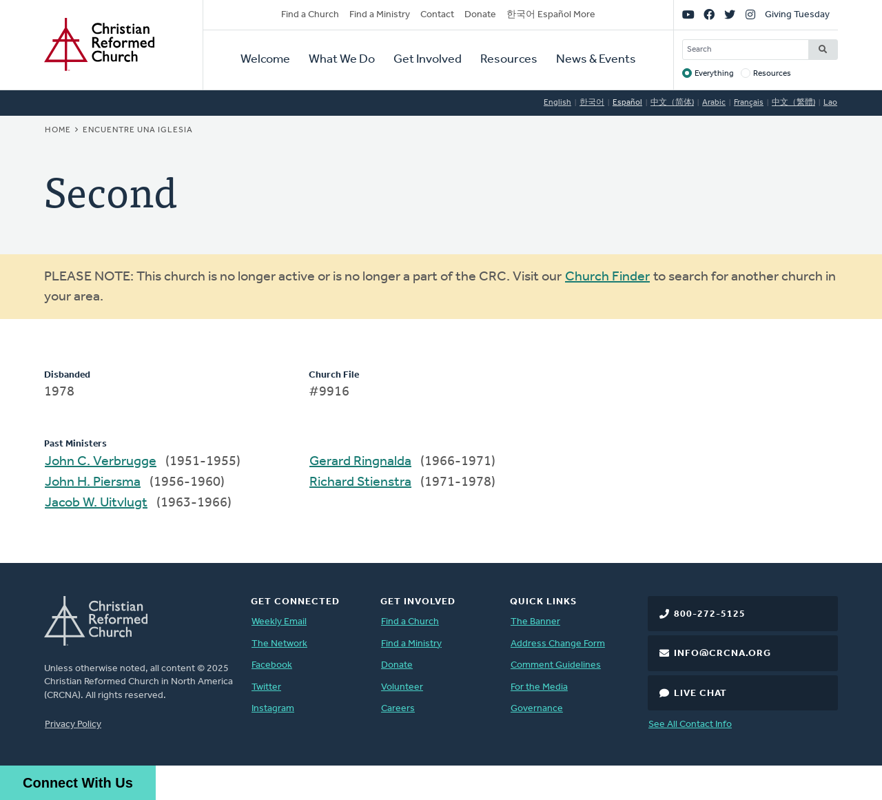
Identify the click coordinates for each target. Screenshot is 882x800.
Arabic (714, 103)
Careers (398, 709)
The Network (279, 644)
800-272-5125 (710, 614)
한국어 (592, 103)
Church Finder (607, 277)
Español (627, 103)
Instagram (273, 709)
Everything (714, 74)
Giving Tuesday (797, 15)
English (557, 103)
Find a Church (310, 15)
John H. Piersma (93, 482)
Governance (537, 709)
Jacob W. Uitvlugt (96, 503)
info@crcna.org (722, 653)
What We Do (342, 59)
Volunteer (402, 687)
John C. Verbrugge (100, 462)
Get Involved (427, 59)
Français (748, 103)
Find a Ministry (379, 15)
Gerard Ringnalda (360, 462)
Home (58, 130)
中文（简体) (672, 103)
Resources (508, 59)
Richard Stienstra (360, 482)
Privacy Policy (73, 724)
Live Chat (700, 693)
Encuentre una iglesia (138, 130)
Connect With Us (78, 782)
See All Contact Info (690, 724)
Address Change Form (558, 644)
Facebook (272, 665)
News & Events (596, 59)
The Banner (535, 622)
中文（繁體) (793, 103)
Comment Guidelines (556, 665)
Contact (437, 15)
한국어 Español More (550, 15)
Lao (830, 103)
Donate (480, 15)
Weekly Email (279, 622)
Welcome (265, 59)
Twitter (266, 687)
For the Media (539, 687)
